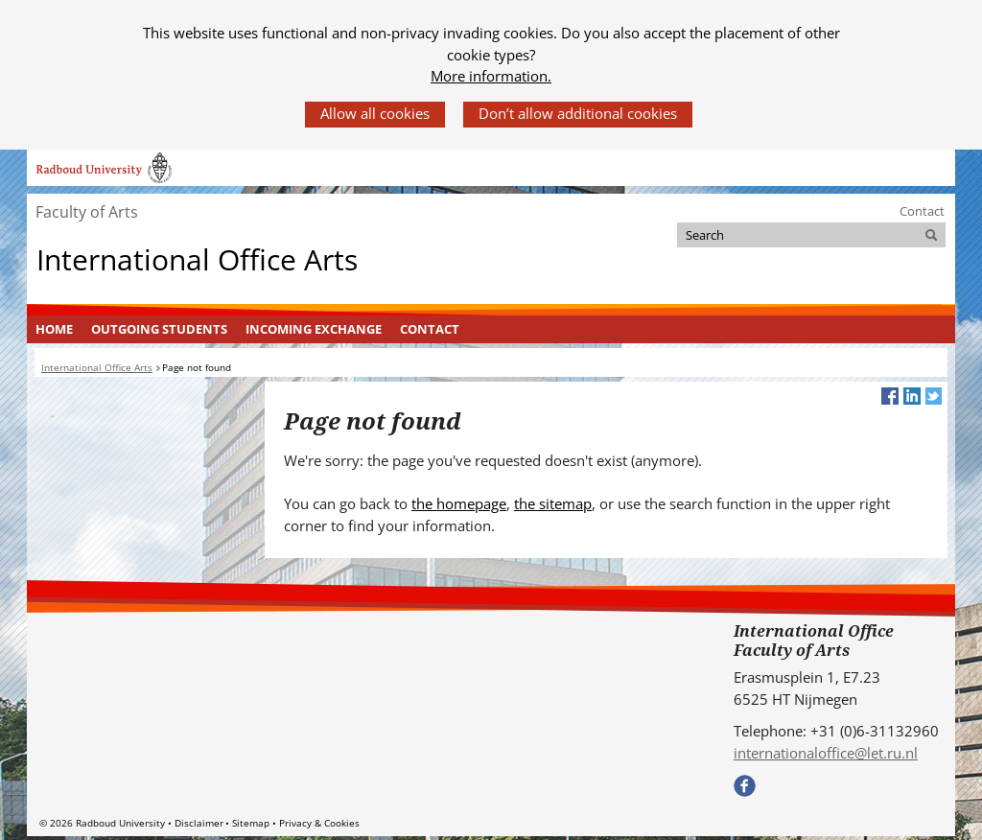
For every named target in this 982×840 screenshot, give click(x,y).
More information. (491, 75)
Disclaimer (199, 822)
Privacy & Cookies (319, 822)
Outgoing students (159, 329)
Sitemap (250, 822)
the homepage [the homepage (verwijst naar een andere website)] (458, 503)
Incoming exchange (314, 329)
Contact (922, 211)
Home (54, 329)
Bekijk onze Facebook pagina (745, 786)
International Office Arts (197, 258)
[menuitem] (54, 329)
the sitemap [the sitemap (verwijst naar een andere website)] (553, 503)
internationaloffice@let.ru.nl (826, 752)
